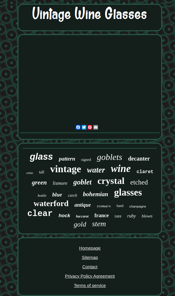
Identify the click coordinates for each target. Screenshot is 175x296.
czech (72, 195)
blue (57, 194)
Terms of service (90, 285)
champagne (137, 206)
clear (40, 214)
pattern (67, 159)
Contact (89, 266)
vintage (65, 168)
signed (86, 159)
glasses (128, 192)
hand (119, 206)
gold (80, 224)
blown (147, 216)
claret (145, 172)
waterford (51, 203)
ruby (131, 215)
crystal (110, 180)
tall (41, 172)
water (96, 170)
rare (118, 216)
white (29, 173)
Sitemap (90, 257)
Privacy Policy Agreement (90, 276)
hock (64, 215)
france (102, 215)
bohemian (95, 194)
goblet (82, 182)
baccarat (82, 216)
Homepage (89, 247)
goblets (109, 157)
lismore (60, 183)
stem (99, 224)
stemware (104, 206)
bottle (42, 195)
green (39, 182)
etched (139, 182)
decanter (139, 158)
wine (121, 168)
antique (82, 205)
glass (41, 157)
